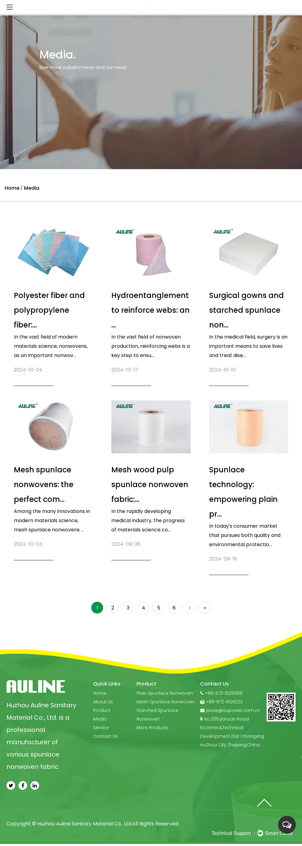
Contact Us (105, 736)
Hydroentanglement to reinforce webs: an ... (150, 310)
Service (101, 728)
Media (100, 719)
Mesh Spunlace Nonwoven (165, 702)
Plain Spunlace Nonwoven (165, 693)
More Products (153, 728)
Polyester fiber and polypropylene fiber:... (49, 310)
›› (205, 607)
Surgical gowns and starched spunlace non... (246, 310)
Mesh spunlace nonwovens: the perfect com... (44, 484)
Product (101, 710)
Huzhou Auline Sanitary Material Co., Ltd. (84, 823)
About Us (103, 702)
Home (12, 188)
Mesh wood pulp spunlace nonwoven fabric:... (149, 484)
